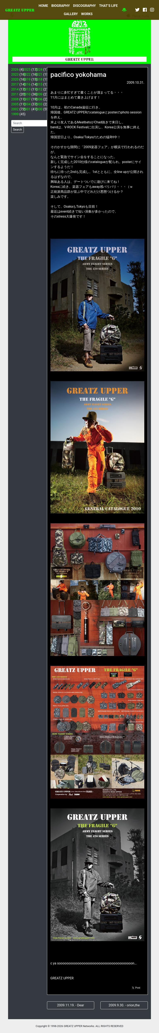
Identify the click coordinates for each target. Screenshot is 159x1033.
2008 (15, 99)
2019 (27, 79)
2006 (38, 99)
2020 (15, 79)
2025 (27, 69)
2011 (15, 94)
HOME (43, 6)
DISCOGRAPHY (84, 6)
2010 (27, 94)
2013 (27, 89)
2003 (38, 104)
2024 (38, 69)
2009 (38, 94)
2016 (27, 84)
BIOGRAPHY (60, 6)
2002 (15, 109)
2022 (27, 74)
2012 (38, 89)
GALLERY (71, 14)
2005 (15, 104)
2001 (27, 109)
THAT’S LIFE (108, 6)
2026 (15, 69)
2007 (27, 99)
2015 (38, 84)
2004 (27, 104)
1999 (15, 114)
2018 (38, 79)
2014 (15, 89)
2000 (38, 109)
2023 (15, 74)
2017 (15, 84)
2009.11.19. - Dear (70, 1005)
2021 (38, 74)
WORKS (87, 14)
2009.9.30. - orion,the (124, 1005)
